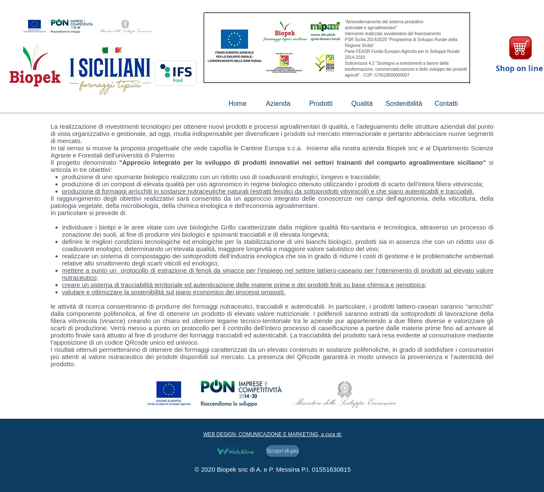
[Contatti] (446, 103)
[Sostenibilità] (404, 103)
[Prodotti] (321, 103)
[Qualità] (362, 103)
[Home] (238, 103)
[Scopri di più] (282, 451)
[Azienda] (278, 103)
